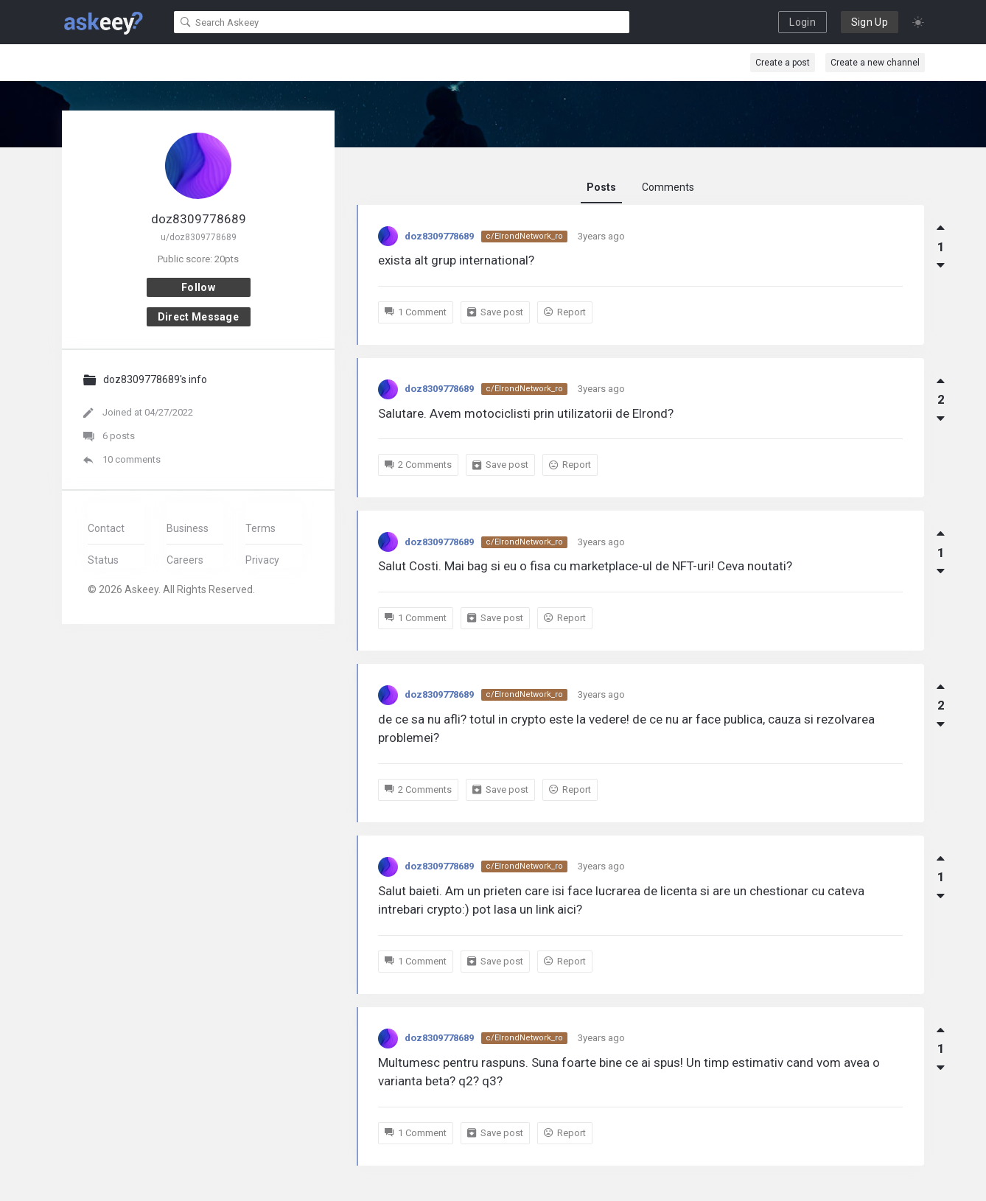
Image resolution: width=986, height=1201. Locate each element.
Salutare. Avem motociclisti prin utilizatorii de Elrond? (526, 413)
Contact (106, 528)
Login (802, 22)
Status (103, 560)
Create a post (782, 62)
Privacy (262, 560)
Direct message (198, 317)
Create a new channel (875, 62)
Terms (260, 528)
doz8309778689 (439, 236)
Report (565, 312)
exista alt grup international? (456, 260)
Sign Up (869, 22)
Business (188, 528)
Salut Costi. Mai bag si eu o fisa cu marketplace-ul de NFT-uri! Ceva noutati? (585, 566)
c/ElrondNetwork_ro (524, 236)
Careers (185, 560)
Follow (198, 287)
